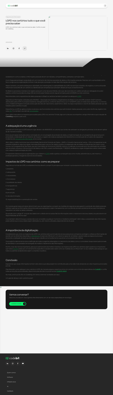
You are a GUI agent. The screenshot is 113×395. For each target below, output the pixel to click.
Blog (14, 11)
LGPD (79, 104)
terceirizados (58, 121)
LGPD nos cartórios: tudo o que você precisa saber (31, 11)
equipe (42, 269)
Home (9, 11)
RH (35, 121)
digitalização (60, 252)
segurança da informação (62, 149)
